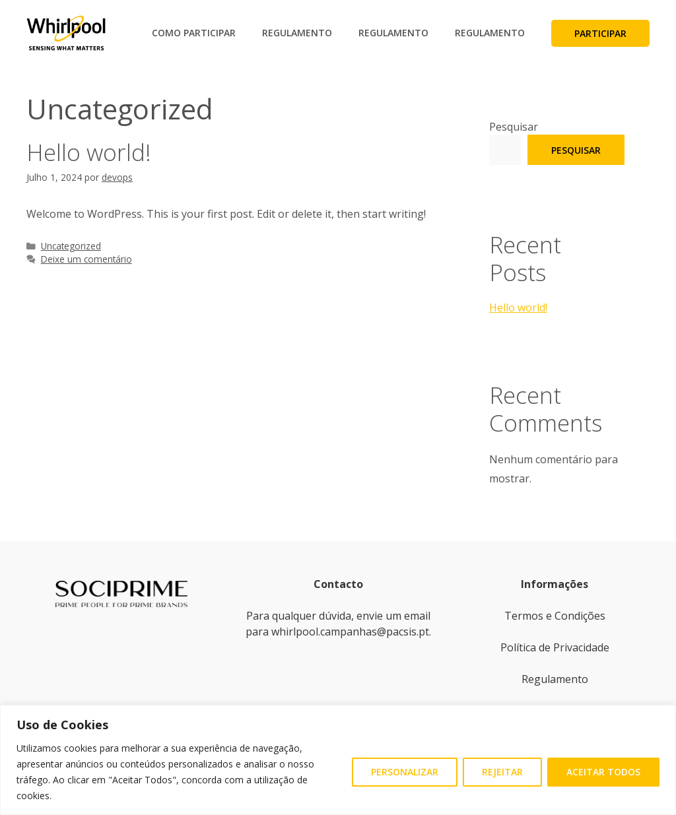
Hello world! (88, 152)
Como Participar (194, 32)
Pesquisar (513, 126)
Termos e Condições (554, 615)
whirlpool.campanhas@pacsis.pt (350, 631)
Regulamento (297, 32)
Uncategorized (71, 246)
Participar (600, 33)
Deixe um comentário (86, 259)
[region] (338, 760)
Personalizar (404, 772)
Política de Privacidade (554, 647)
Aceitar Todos (603, 772)
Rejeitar (502, 772)
